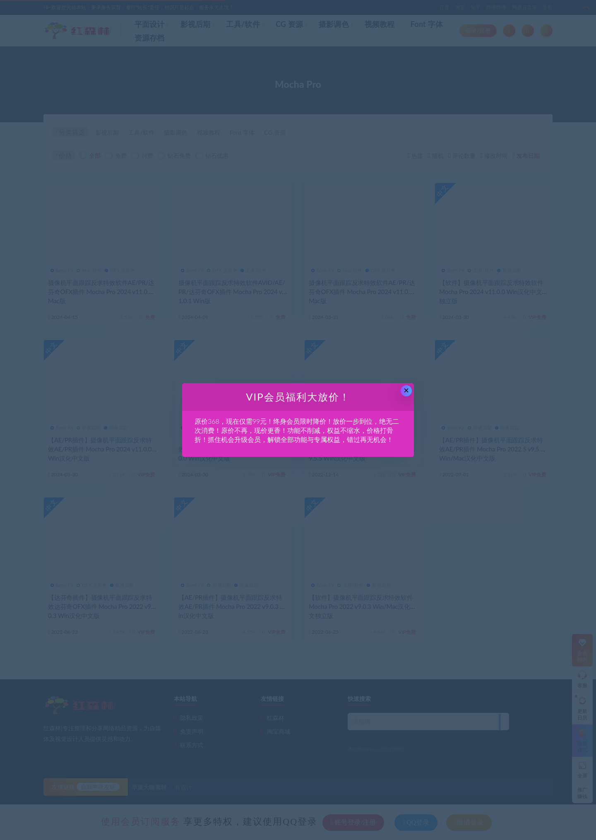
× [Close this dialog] (406, 390)
